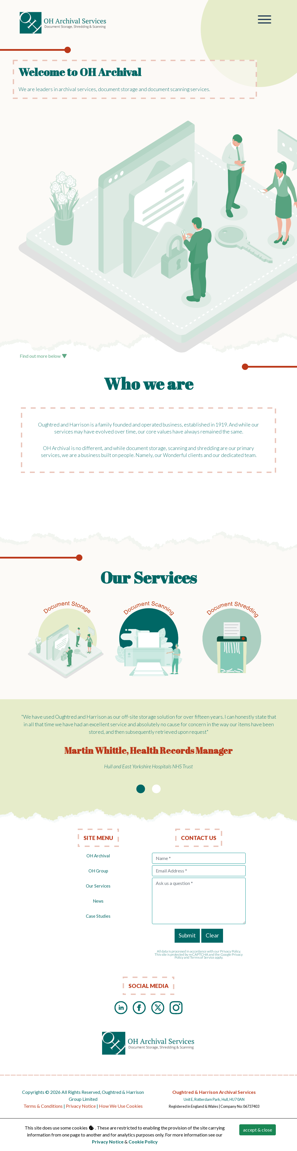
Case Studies (98, 916)
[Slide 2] (156, 789)
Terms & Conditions (43, 1106)
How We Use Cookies (121, 1106)
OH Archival (98, 855)
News (98, 901)
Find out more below (43, 356)
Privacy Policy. (230, 951)
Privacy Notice (81, 1106)
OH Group (98, 870)
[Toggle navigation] (265, 20)
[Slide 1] (140, 789)
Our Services (98, 885)
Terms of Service (202, 957)
